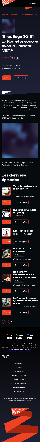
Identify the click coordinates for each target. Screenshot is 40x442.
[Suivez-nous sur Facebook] (3, 357)
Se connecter (19, 391)
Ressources (20, 379)
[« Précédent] (4, 321)
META (23, 103)
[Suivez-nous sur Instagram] (7, 357)
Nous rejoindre (19, 387)
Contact (19, 363)
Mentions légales (20, 375)
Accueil (5, 15)
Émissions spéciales (28, 15)
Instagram (13, 351)
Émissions (14, 15)
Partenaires (20, 371)
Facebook (20, 351)
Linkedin (27, 351)
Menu (32, 3)
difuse (29, 400)
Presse (20, 367)
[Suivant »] (10, 321)
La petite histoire (19, 383)
